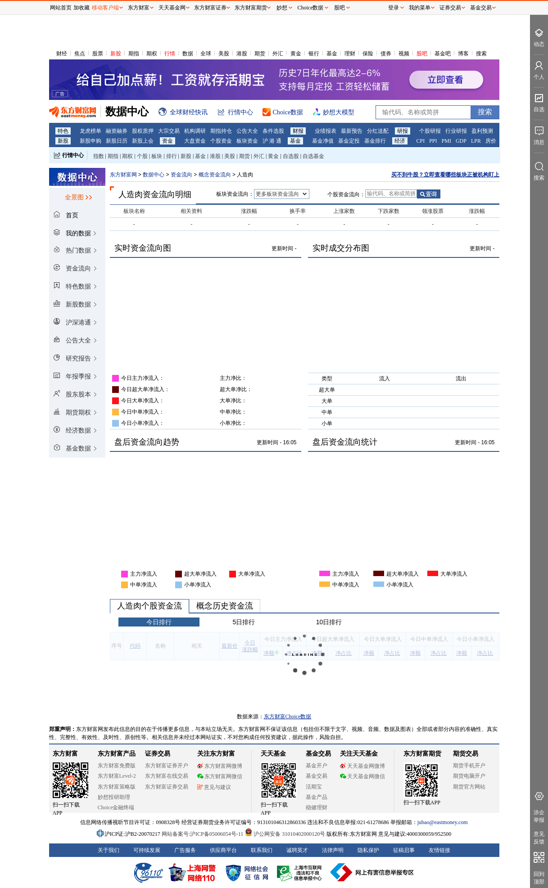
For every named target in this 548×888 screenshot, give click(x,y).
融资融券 (116, 131)
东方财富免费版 (117, 765)
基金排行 (375, 141)
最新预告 (351, 131)
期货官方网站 (469, 787)
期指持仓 (221, 131)
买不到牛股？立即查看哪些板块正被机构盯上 (445, 174)
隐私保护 (368, 850)
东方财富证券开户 (166, 765)
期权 (151, 53)
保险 (367, 53)
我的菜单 (419, 8)
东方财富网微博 (219, 766)
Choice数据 (311, 8)
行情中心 (73, 155)
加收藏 (81, 8)
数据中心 (153, 174)
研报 (402, 131)
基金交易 (316, 776)
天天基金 (273, 753)
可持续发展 (146, 850)
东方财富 (65, 753)
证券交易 (450, 8)
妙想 (281, 8)
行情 (169, 53)
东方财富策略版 (117, 787)
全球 (205, 53)
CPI (421, 141)
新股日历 (116, 141)
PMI (446, 141)
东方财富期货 (422, 753)
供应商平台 (223, 850)
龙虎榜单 (90, 131)
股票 (97, 53)
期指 (133, 53)
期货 (259, 53)
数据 (187, 53)
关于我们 (108, 850)
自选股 (291, 156)
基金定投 (349, 141)
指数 (98, 156)
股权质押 (143, 131)
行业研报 (456, 131)
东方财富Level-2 (117, 776)
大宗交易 (169, 131)
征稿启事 (404, 850)
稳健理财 (316, 807)
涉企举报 (539, 816)
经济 (399, 141)
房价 (490, 141)
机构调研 (195, 131)
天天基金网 (172, 8)
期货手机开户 (469, 765)
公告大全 (247, 131)
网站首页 (61, 8)
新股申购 (90, 141)
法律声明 (333, 850)
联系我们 (261, 850)
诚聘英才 (297, 850)
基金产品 (316, 797)
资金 (167, 141)
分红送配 (378, 131)
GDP (461, 141)
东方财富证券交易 (166, 787)
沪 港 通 (272, 141)
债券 (385, 53)
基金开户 (316, 765)
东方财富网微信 (219, 776)
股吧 (422, 53)
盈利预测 (482, 131)
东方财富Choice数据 (288, 716)
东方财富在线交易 (166, 776)
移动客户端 (105, 8)
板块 (156, 156)
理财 (349, 53)
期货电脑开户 (469, 776)
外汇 (277, 53)
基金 (331, 53)
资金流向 (181, 174)
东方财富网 (123, 174)
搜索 (481, 53)
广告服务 (185, 850)
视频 (404, 53)
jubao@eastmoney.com (442, 822)
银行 (313, 53)
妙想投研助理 (114, 797)
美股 (223, 53)
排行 (171, 156)
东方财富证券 (210, 8)
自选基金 (313, 156)
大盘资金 (195, 141)
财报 (298, 131)
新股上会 (143, 141)
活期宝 (314, 787)
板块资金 (247, 141)
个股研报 (430, 131)
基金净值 (323, 141)
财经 (61, 53)
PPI (433, 141)
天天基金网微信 (362, 776)
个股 (142, 156)
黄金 (295, 53)
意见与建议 (214, 787)
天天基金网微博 (362, 766)
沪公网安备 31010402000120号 (285, 834)
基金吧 (443, 53)
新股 (115, 53)
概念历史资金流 (224, 605)
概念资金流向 (215, 174)
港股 (241, 53)
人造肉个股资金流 (149, 605)
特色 (63, 131)
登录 (393, 8)
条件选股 (273, 131)
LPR (476, 141)
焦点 (79, 53)
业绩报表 (325, 131)
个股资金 (221, 141)
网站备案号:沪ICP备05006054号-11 (203, 834)
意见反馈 (539, 838)
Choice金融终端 (116, 807)
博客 (463, 53)
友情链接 (439, 850)
